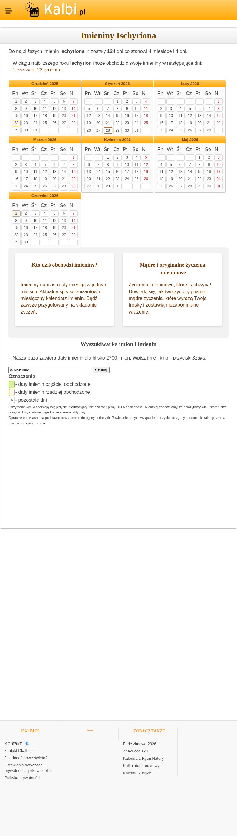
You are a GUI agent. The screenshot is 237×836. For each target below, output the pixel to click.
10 (35, 109)
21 (73, 116)
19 (54, 116)
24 (35, 123)
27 (64, 123)
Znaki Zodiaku (135, 751)
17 (35, 116)
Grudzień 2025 (44, 83)
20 (64, 116)
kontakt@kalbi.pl (19, 750)
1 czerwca (24, 69)
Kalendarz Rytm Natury (143, 758)
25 (45, 123)
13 (64, 109)
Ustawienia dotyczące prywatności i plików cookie (28, 768)
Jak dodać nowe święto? (26, 757)
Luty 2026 (190, 83)
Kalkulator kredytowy (141, 765)
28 (73, 123)
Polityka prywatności (22, 777)
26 (54, 123)
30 (26, 130)
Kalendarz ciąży (137, 773)
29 (16, 130)
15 (16, 116)
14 (73, 109)
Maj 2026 (190, 139)
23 (26, 123)
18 (45, 116)
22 (16, 123)
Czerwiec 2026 (44, 195)
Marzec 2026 (45, 139)
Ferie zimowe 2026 (139, 744)
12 (54, 109)
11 (45, 109)
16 (26, 116)
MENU (7, 9)
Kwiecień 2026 (117, 139)
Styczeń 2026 (117, 83)
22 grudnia (48, 69)
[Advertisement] (118, 479)
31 (35, 130)
